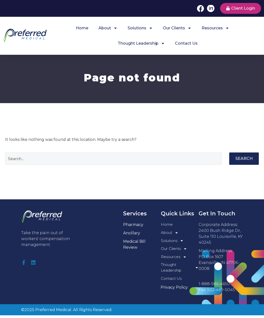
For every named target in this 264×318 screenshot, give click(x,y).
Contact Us (186, 43)
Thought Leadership (141, 43)
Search (244, 158)
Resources (215, 28)
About (107, 28)
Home (82, 28)
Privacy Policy (174, 290)
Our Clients (177, 28)
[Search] (113, 158)
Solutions (140, 28)
